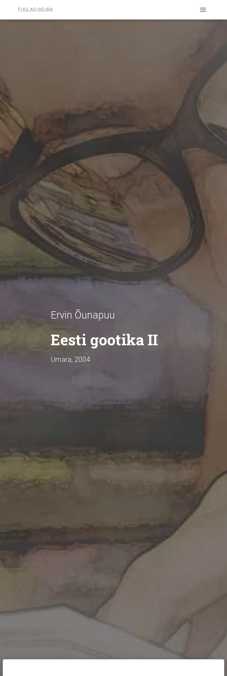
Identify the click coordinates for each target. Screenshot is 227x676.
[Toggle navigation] (203, 9)
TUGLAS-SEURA (35, 10)
